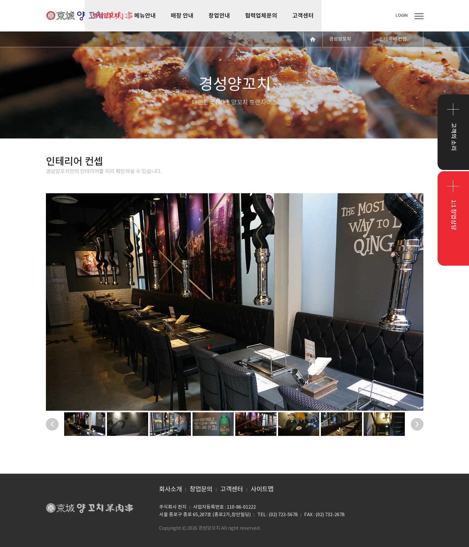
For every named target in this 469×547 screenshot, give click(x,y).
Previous (52, 424)
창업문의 (201, 489)
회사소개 (170, 489)
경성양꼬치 (90, 15)
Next (417, 424)
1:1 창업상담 (453, 215)
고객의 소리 (453, 137)
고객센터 (231, 489)
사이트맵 (262, 489)
